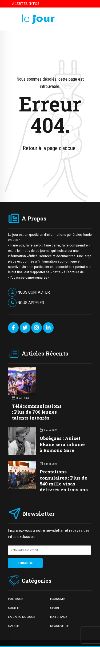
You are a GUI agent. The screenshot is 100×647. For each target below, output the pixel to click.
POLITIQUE (15, 599)
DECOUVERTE (59, 626)
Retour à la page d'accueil (50, 148)
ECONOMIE (57, 599)
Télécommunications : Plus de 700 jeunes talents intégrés (37, 412)
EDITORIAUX (58, 617)
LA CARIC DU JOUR (21, 617)
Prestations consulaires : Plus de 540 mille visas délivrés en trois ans (64, 480)
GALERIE (13, 626)
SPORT (54, 608)
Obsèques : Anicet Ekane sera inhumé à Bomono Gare (62, 444)
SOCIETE (14, 608)
